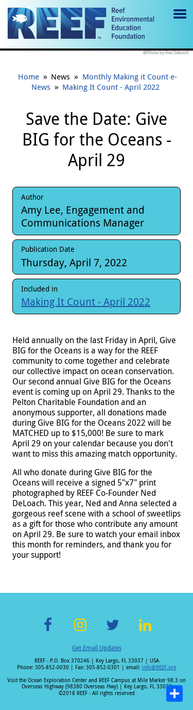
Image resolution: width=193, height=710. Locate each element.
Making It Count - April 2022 (111, 87)
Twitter (113, 631)
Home (28, 76)
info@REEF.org (159, 667)
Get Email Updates (96, 647)
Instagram (80, 631)
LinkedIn (145, 631)
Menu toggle (178, 21)
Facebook (48, 631)
